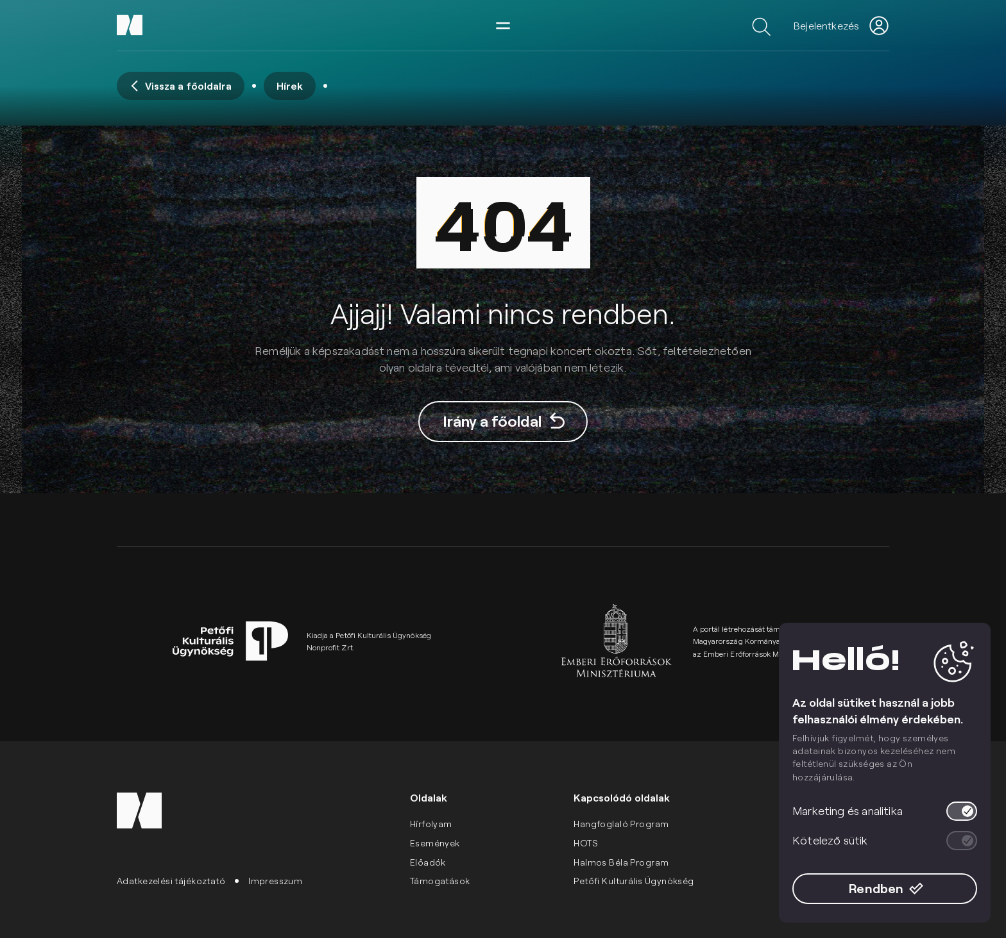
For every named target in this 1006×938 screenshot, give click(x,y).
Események (435, 842)
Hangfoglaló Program (621, 823)
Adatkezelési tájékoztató (171, 880)
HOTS (586, 842)
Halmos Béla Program (621, 862)
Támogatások (440, 880)
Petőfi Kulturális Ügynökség (634, 880)
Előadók (428, 862)
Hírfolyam (431, 823)
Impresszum (275, 880)
